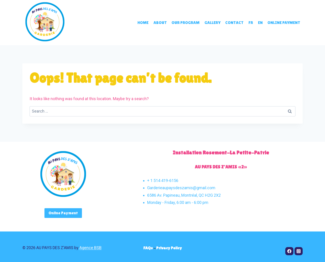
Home (143, 22)
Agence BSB (90, 247)
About (160, 22)
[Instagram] (299, 251)
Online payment (283, 22)
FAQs (148, 247)
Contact (234, 22)
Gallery (212, 22)
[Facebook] (289, 251)
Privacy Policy (169, 247)
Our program (186, 22)
